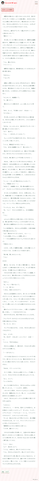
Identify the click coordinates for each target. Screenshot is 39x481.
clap (3, 471)
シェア (7, 471)
